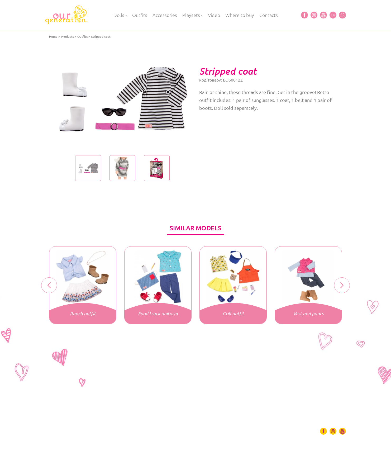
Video (214, 15)
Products (67, 36)
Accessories (164, 15)
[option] (122, 99)
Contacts (268, 15)
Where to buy (239, 15)
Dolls (118, 15)
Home (53, 36)
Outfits (139, 15)
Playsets (191, 15)
